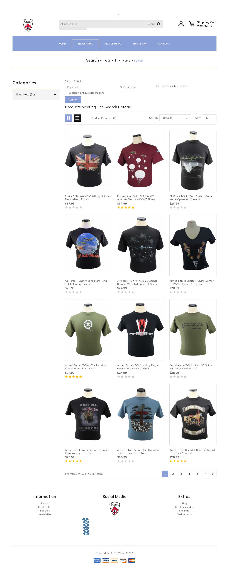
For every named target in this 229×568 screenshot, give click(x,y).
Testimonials (184, 514)
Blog (184, 503)
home (126, 60)
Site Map (184, 510)
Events (45, 503)
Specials (45, 510)
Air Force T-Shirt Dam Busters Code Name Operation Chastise (190, 198)
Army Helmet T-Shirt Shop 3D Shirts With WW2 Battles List (190, 367)
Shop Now (140, 43)
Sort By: (154, 117)
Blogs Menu (85, 43)
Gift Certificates (184, 507)
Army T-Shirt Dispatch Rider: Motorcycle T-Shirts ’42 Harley (192, 451)
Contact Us (44, 507)
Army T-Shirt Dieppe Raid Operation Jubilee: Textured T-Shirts (138, 451)
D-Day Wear (117, 553)
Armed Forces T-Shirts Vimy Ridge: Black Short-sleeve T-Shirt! (138, 367)
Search (138, 60)
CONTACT (164, 43)
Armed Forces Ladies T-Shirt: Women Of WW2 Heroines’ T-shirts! (191, 282)
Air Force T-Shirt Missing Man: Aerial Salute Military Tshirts (86, 282)
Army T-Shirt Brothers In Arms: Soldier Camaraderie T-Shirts (87, 451)
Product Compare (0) (103, 118)
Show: (197, 117)
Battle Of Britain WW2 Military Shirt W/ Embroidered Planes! (88, 198)
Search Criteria (73, 81)
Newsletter (44, 514)
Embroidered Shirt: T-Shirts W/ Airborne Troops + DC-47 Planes (136, 198)
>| (213, 473)
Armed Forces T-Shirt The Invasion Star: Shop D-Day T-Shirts (85, 367)
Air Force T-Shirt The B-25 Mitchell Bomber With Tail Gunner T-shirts (137, 282)
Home (62, 43)
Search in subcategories (172, 86)
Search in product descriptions (84, 92)
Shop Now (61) (36, 94)
